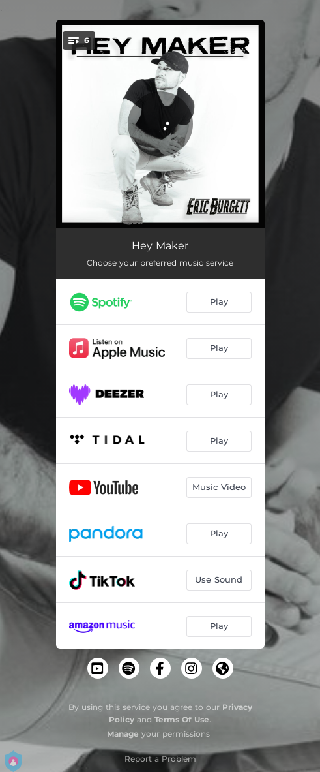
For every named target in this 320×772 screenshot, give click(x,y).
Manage (123, 734)
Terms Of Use (181, 719)
